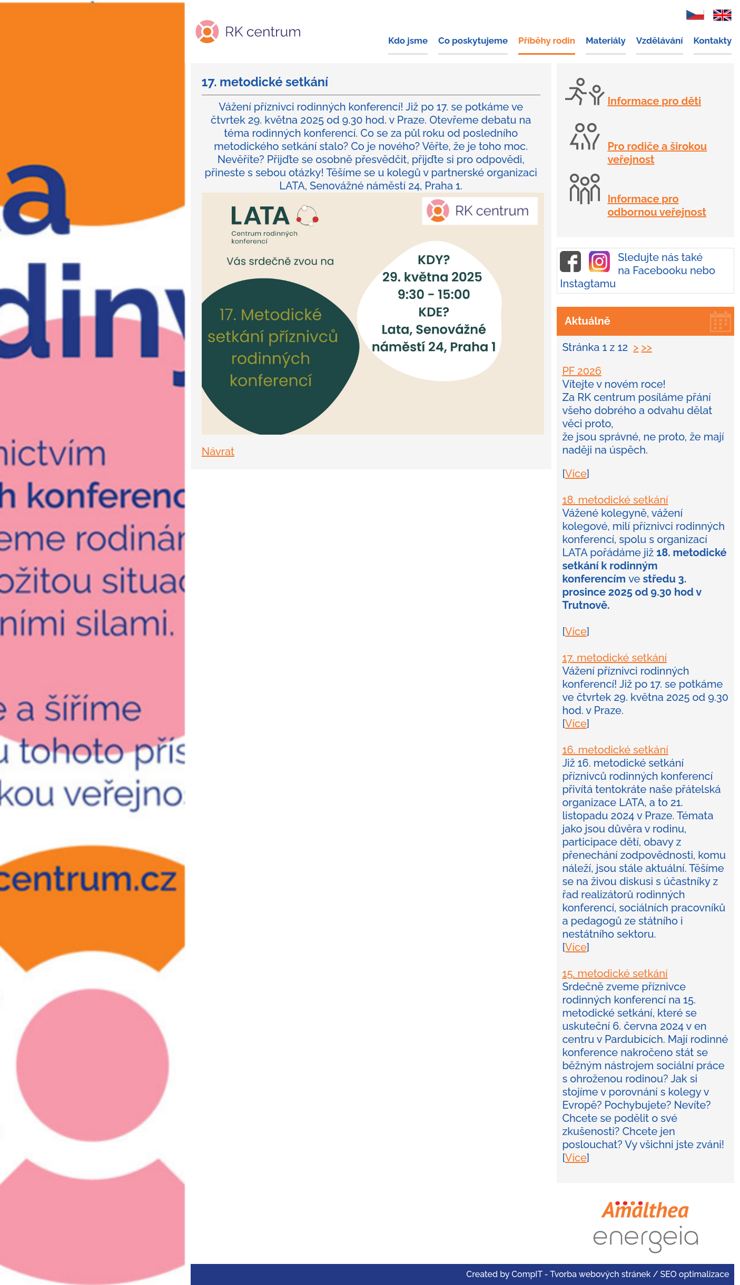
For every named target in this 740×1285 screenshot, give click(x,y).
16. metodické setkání (615, 750)
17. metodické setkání (614, 657)
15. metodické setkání (614, 973)
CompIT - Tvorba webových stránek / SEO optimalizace (620, 1274)
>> (647, 347)
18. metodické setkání (615, 500)
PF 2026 (581, 371)
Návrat (218, 451)
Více (576, 473)
